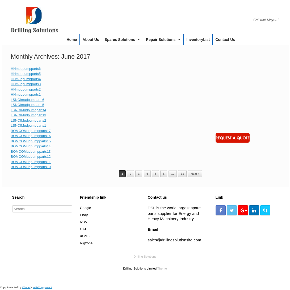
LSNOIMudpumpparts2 (28, 120)
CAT (83, 229)
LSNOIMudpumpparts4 (28, 110)
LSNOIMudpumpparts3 (28, 115)
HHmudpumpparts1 (26, 94)
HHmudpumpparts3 (26, 84)
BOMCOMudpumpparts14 (31, 146)
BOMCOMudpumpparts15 (31, 141)
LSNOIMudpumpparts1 (28, 125)
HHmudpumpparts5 (26, 74)
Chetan (26, 287)
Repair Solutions (160, 39)
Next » (195, 173)
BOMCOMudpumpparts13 (31, 151)
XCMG (85, 236)
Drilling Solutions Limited (140, 268)
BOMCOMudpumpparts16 (31, 136)
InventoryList (198, 39)
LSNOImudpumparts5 (27, 105)
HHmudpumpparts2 (26, 89)
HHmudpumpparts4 (26, 79)
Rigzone (86, 243)
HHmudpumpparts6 (26, 69)
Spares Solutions (120, 39)
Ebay (84, 215)
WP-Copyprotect (42, 287)
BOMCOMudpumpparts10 (31, 167)
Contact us (225, 39)
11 (182, 173)
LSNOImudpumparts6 (27, 100)
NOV (83, 222)
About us (90, 39)
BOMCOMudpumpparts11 (31, 162)
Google (85, 208)
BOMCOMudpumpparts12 (31, 157)
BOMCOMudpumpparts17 (31, 131)
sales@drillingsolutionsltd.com (174, 240)
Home (72, 39)
